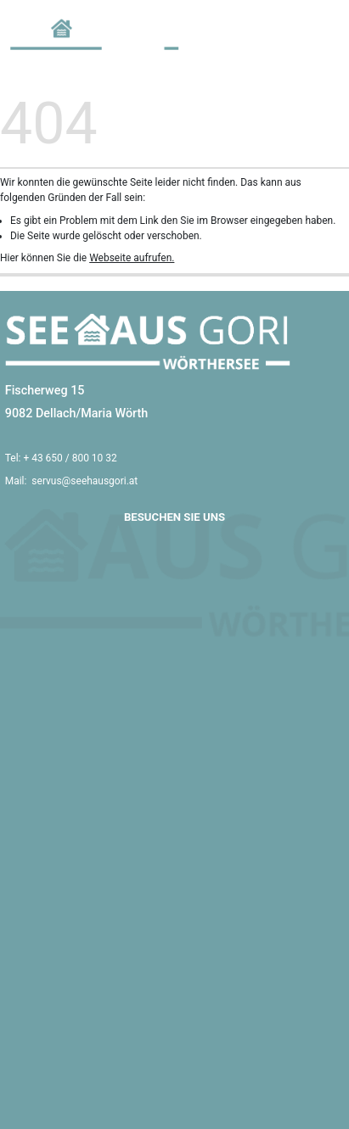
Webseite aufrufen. (131, 258)
